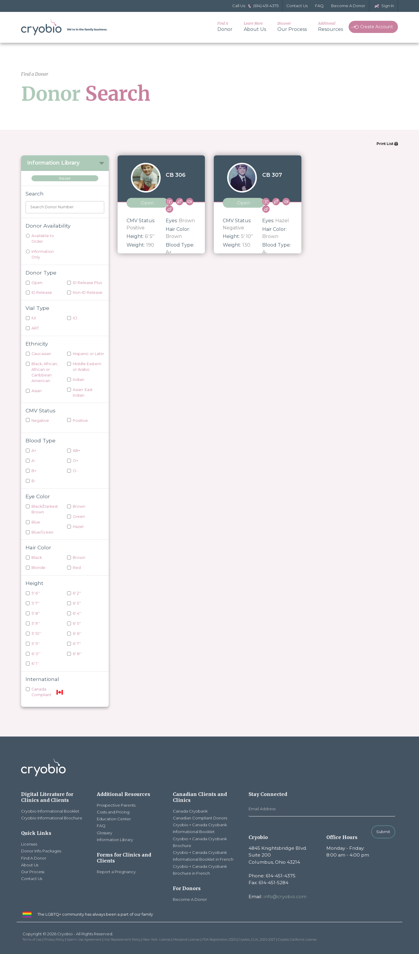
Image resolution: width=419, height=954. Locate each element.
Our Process (292, 26)
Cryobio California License (297, 940)
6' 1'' (35, 663)
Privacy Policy (54, 940)
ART (35, 328)
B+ (33, 471)
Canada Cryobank (190, 811)
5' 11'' (35, 643)
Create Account (372, 26)
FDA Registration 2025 (219, 940)
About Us (255, 26)
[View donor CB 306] (161, 204)
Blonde (38, 567)
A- (33, 460)
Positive (80, 420)
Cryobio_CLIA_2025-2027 (256, 940)
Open (36, 282)
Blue (35, 522)
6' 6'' (77, 633)
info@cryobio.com (284, 896)
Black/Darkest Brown (44, 509)
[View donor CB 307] (257, 204)
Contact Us (297, 5)
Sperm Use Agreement (84, 940)
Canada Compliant (41, 692)
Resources (330, 26)
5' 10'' (36, 633)
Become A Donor (348, 5)
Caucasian (41, 353)
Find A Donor (33, 858)
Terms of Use (32, 940)
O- (75, 471)
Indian (78, 379)
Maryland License (186, 940)
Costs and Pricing (113, 812)
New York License (156, 940)
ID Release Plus (87, 282)
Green (79, 516)
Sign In (383, 5)
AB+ (76, 450)
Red (77, 567)
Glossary (104, 832)
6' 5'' (77, 623)
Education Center (114, 818)
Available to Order (42, 239)
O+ (75, 460)
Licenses (29, 844)
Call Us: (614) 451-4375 (255, 5)
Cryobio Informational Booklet (50, 811)
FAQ (319, 5)
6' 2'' (77, 593)
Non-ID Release (87, 292)
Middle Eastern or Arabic (87, 367)
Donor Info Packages (41, 851)
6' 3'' (77, 603)
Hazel (78, 526)
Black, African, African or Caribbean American (44, 372)
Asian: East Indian (83, 392)
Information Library (115, 839)
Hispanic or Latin (88, 353)
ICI (75, 318)
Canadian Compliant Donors (200, 818)
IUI (33, 318)
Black (36, 557)
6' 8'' (77, 654)
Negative (40, 420)
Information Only (42, 254)
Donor (225, 26)
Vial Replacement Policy (122, 940)
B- (33, 481)
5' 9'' (35, 623)
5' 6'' (35, 593)
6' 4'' (77, 613)
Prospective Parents (116, 805)
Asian (36, 391)
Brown (79, 506)
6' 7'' (77, 643)
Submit (383, 831)
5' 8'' (35, 613)
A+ (33, 450)
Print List (387, 143)
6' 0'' (35, 654)
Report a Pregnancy (116, 871)
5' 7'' (35, 603)
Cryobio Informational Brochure (51, 818)
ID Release (41, 292)
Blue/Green (42, 532)
